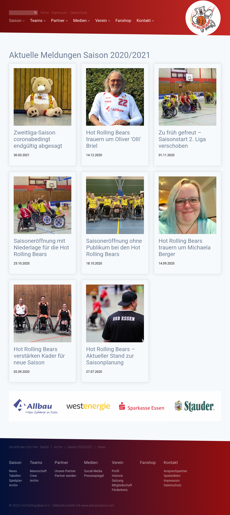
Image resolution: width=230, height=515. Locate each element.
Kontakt (145, 20)
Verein (102, 20)
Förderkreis (120, 490)
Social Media (93, 471)
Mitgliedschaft (122, 485)
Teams (38, 20)
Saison (17, 20)
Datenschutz (78, 13)
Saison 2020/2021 (80, 447)
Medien (81, 20)
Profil (115, 471)
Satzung (117, 480)
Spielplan (15, 480)
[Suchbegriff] (23, 12)
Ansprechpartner (175, 471)
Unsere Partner (65, 471)
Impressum (59, 13)
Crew (33, 476)
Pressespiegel (94, 476)
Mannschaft (38, 471)
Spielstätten (172, 476)
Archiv (58, 447)
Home (44, 13)
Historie (117, 476)
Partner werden (65, 476)
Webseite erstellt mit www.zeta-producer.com (83, 505)
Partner (59, 20)
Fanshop (123, 20)
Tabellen (15, 476)
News (13, 471)
